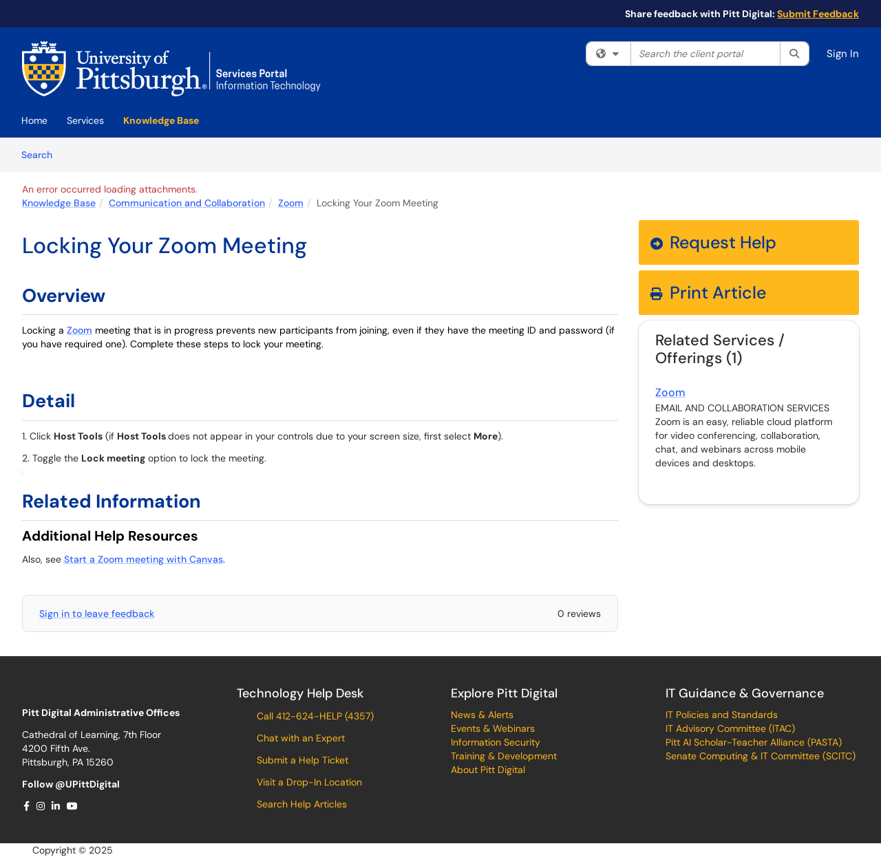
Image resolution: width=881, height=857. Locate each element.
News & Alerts (482, 714)
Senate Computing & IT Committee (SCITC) (761, 756)
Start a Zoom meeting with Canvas (143, 559)
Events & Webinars (493, 728)
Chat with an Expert (299, 738)
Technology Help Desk (300, 693)
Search (41, 154)
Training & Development (504, 756)
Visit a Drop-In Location (308, 782)
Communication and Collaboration (187, 203)
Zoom (291, 203)
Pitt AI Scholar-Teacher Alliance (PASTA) (754, 742)
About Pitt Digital (488, 769)
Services (85, 120)
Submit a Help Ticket (301, 760)
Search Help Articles (300, 804)
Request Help (713, 242)
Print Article (708, 292)
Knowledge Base (161, 120)
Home (34, 120)
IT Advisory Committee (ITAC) (730, 728)
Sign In (843, 54)
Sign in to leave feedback (96, 613)
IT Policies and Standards (722, 714)
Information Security (495, 742)
